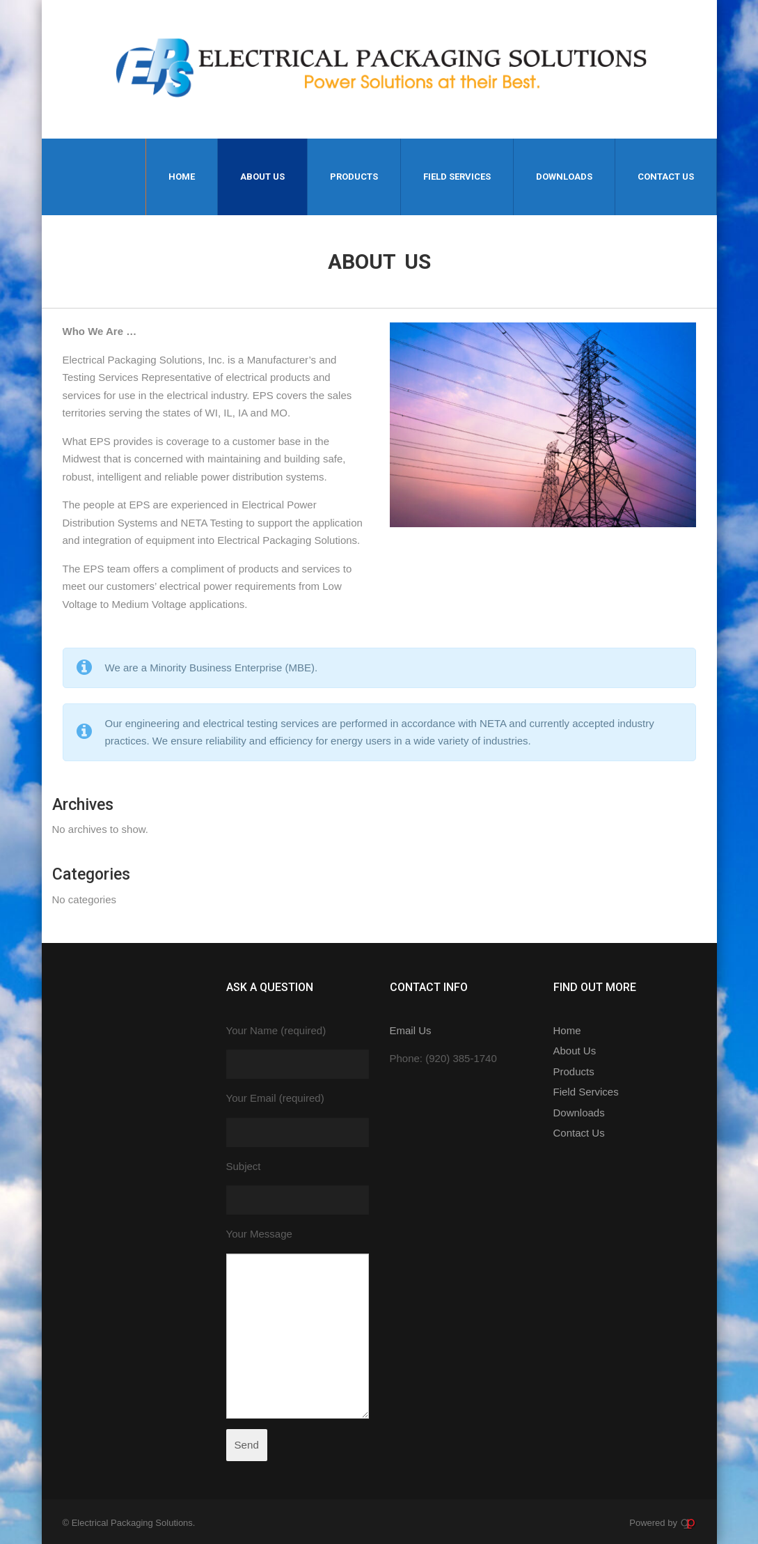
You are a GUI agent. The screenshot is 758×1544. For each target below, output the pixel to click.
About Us (262, 176)
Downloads (564, 176)
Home (181, 176)
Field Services (457, 176)
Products (354, 176)
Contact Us (666, 176)
